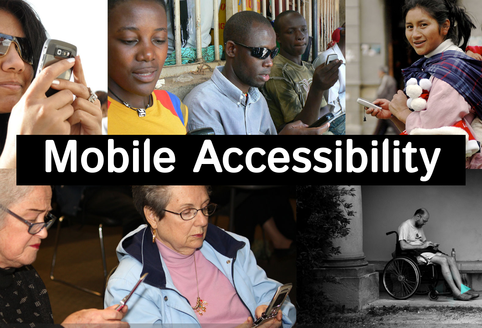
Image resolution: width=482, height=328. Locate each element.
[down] (451, 305)
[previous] (435, 288)
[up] (451, 272)
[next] (469, 288)
